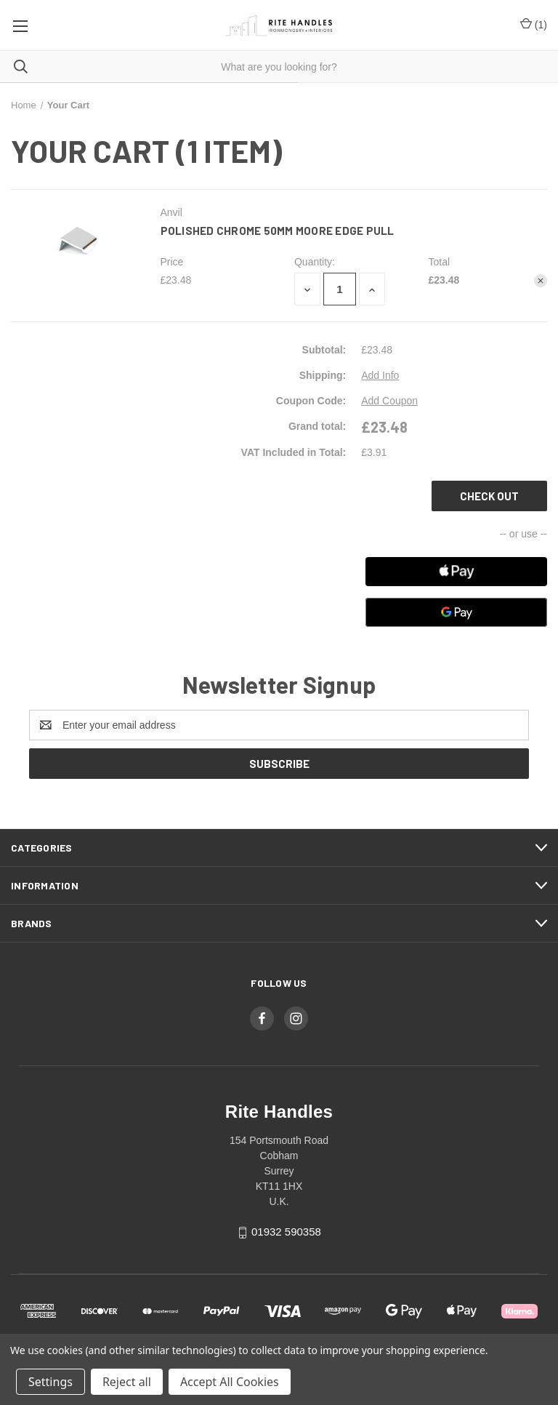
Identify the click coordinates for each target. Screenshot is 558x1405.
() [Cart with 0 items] (533, 25)
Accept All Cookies (229, 1382)
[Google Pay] (456, 612)
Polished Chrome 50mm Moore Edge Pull (278, 230)
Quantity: (314, 262)
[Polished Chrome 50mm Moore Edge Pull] (339, 289)
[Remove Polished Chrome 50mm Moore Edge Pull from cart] (540, 280)
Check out (489, 496)
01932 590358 (286, 1231)
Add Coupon (389, 401)
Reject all (126, 1382)
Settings (50, 1382)
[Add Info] (380, 375)
